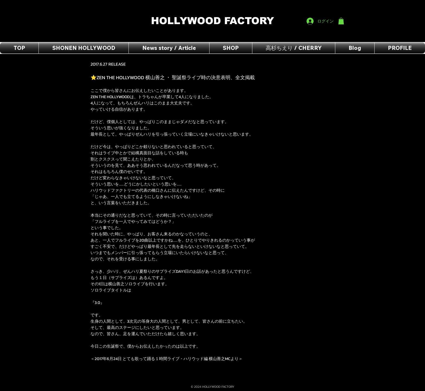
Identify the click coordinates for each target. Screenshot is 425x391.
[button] (341, 21)
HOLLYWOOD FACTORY (214, 20)
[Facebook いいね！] (333, 5)
